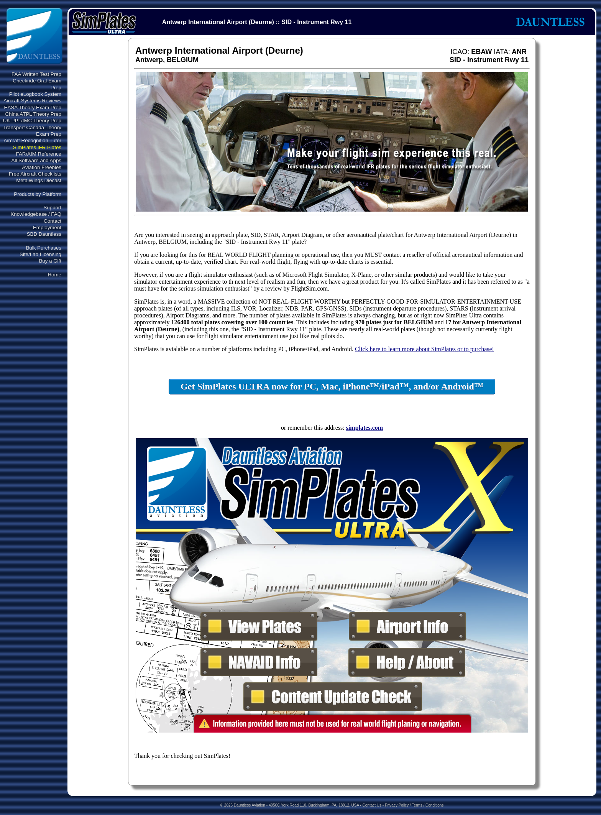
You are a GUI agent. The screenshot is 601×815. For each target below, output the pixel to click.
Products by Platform (37, 194)
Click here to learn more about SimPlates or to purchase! (424, 349)
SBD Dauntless (44, 234)
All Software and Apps (36, 160)
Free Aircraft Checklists (35, 174)
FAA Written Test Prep (36, 74)
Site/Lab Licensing (40, 254)
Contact (52, 221)
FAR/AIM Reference (38, 154)
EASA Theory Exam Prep (32, 107)
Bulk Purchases (43, 248)
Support (52, 207)
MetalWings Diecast (38, 180)
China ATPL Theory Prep (33, 114)
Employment (47, 227)
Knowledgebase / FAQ (35, 214)
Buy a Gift (50, 261)
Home (54, 275)
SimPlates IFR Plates (37, 147)
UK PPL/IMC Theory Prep (32, 120)
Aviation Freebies (41, 167)
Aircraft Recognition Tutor (32, 140)
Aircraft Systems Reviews (32, 101)
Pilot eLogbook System (35, 94)
